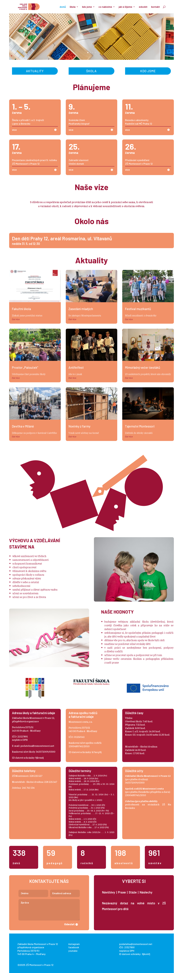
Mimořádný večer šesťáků (142, 367)
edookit (143, 7)
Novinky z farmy (79, 426)
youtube (72, 950)
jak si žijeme (125, 7)
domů (63, 7)
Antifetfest (76, 367)
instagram (74, 944)
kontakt (155, 7)
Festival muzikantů (138, 309)
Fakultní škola (21, 309)
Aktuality (35, 71)
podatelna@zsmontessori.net (37, 745)
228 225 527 (35, 775)
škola (72, 7)
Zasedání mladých (80, 309)
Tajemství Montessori (140, 426)
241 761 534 (28, 787)
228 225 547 (50, 781)
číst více (16, 319)
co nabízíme (105, 7)
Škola (91, 71)
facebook (73, 947)
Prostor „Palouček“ (25, 367)
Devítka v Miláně (23, 426)
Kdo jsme (148, 71)
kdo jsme (87, 7)
